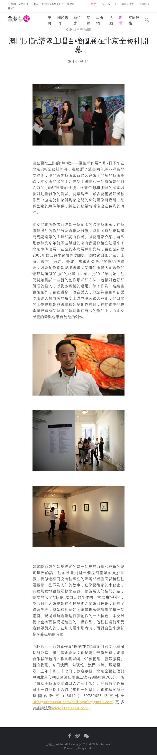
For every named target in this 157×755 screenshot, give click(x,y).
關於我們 (62, 20)
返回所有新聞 (78, 29)
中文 (93, 4)
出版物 (99, 20)
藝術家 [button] (77, 20)
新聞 (120, 20)
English (106, 4)
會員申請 (144, 4)
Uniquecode (85, 748)
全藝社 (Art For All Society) (62, 744)
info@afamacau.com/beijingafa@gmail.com (73, 701)
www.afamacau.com (70, 707)
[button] (147, 20)
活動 (111, 20)
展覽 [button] (88, 20)
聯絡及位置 (127, 4)
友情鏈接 (134, 20)
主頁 (49, 20)
